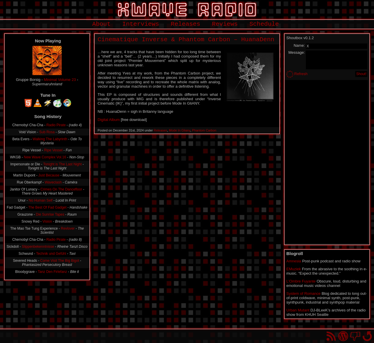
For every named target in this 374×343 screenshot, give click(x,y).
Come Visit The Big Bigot (59, 261)
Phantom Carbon (204, 130)
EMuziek (293, 269)
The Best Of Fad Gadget (47, 207)
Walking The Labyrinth (50, 139)
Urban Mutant (297, 310)
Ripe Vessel (53, 150)
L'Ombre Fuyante (301, 281)
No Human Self (40, 200)
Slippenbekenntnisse (38, 247)
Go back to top (367, 336)
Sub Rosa (47, 132)
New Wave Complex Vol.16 (45, 157)
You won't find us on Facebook (355, 336)
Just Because (48, 175)
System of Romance (303, 293)
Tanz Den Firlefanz (52, 272)
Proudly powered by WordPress (343, 336)
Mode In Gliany (179, 130)
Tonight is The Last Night (62, 164)
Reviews (225, 24)
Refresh (301, 74)
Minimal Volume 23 (60, 79)
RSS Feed (331, 336)
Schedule (264, 24)
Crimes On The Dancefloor (61, 189)
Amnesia (293, 261)
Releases (185, 24)
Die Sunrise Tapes (50, 214)
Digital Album (109, 119)
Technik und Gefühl (51, 254)
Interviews (140, 24)
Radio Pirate (56, 125)
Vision (47, 221)
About (101, 24)
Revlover (68, 228)
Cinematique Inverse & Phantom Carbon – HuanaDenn (186, 39)
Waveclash (53, 182)
